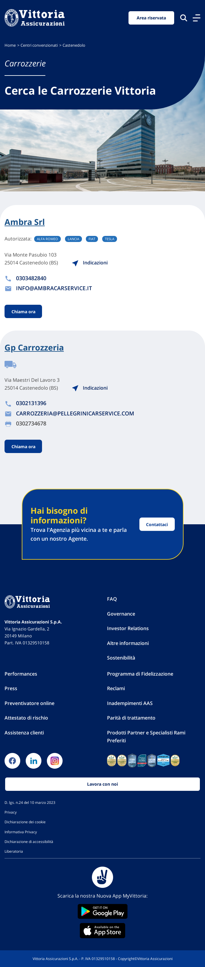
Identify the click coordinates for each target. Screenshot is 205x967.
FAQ (112, 599)
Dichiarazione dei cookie (25, 821)
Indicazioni (90, 262)
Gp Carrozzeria (34, 347)
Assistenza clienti (24, 732)
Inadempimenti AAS (130, 703)
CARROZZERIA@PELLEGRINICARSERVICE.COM (75, 413)
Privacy (11, 812)
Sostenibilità (121, 657)
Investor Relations (128, 628)
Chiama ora (23, 311)
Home (10, 45)
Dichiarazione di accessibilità (29, 841)
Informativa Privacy (21, 831)
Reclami (116, 688)
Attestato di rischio (26, 717)
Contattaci (157, 524)
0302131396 (31, 403)
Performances (21, 673)
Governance (121, 613)
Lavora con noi (102, 784)
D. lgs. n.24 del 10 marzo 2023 (30, 802)
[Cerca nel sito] (183, 17)
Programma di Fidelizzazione (140, 673)
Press (11, 688)
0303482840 (31, 278)
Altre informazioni (128, 643)
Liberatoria (14, 851)
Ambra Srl (25, 222)
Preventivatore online (29, 703)
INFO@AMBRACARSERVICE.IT (54, 288)
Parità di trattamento (131, 717)
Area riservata (151, 18)
